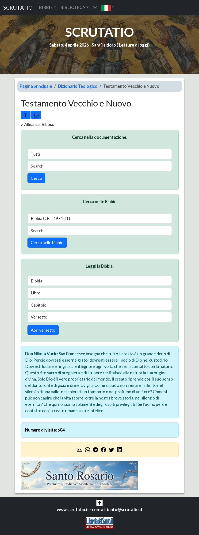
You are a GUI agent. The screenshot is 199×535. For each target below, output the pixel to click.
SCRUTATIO (18, 7)
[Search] (99, 166)
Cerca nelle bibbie (47, 242)
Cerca (36, 178)
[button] (107, 7)
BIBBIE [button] (46, 7)
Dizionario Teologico (77, 86)
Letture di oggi (133, 45)
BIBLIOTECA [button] (72, 7)
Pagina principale (36, 86)
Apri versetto (43, 330)
